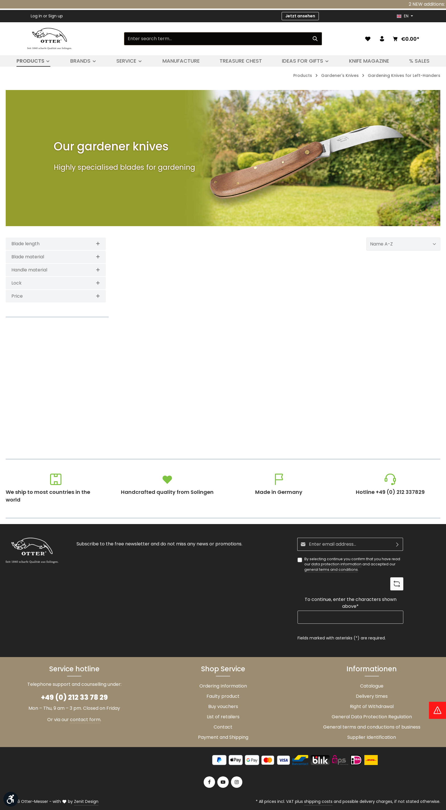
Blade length (55, 243)
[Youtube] (223, 782)
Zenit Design (86, 801)
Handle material (55, 270)
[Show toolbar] (10, 799)
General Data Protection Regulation (372, 716)
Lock (55, 283)
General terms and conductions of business (371, 727)
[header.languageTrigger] (404, 16)
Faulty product (223, 696)
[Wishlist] (367, 38)
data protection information (336, 564)
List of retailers (223, 716)
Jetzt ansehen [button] (300, 16)
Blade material (55, 256)
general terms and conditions (331, 569)
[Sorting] (403, 244)
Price (55, 296)
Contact (223, 727)
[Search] (315, 38)
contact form (85, 719)
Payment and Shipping (223, 737)
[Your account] (382, 38)
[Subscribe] (397, 544)
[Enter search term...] (216, 38)
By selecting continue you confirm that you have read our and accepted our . (352, 564)
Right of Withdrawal (372, 706)
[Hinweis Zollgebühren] (437, 710)
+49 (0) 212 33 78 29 (74, 697)
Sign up (55, 16)
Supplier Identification (371, 737)
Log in (36, 16)
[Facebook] (209, 782)
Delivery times (372, 696)
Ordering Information (223, 686)
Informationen (371, 669)
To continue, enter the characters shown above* (351, 602)
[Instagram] (236, 782)
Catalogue (371, 686)
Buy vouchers (223, 706)
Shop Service (223, 669)
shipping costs (318, 801)
